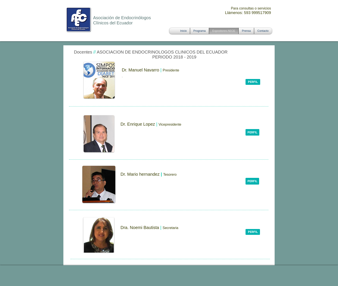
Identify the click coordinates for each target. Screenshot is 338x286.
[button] (253, 82)
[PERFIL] (252, 132)
